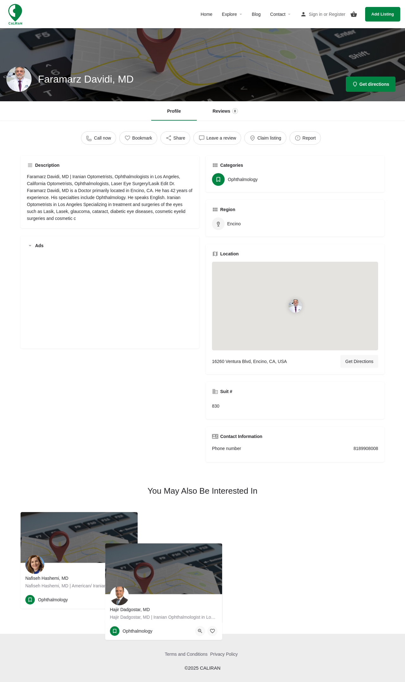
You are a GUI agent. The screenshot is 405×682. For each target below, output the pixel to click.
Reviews (225, 111)
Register (337, 14)
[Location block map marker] (295, 306)
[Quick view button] (115, 600)
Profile (174, 111)
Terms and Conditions (186, 654)
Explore (229, 14)
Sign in (315, 14)
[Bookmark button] (128, 600)
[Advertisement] (110, 297)
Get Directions (359, 361)
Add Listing (382, 14)
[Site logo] (16, 13)
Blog (256, 14)
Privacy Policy (224, 654)
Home (206, 14)
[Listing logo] (19, 79)
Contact (277, 14)
